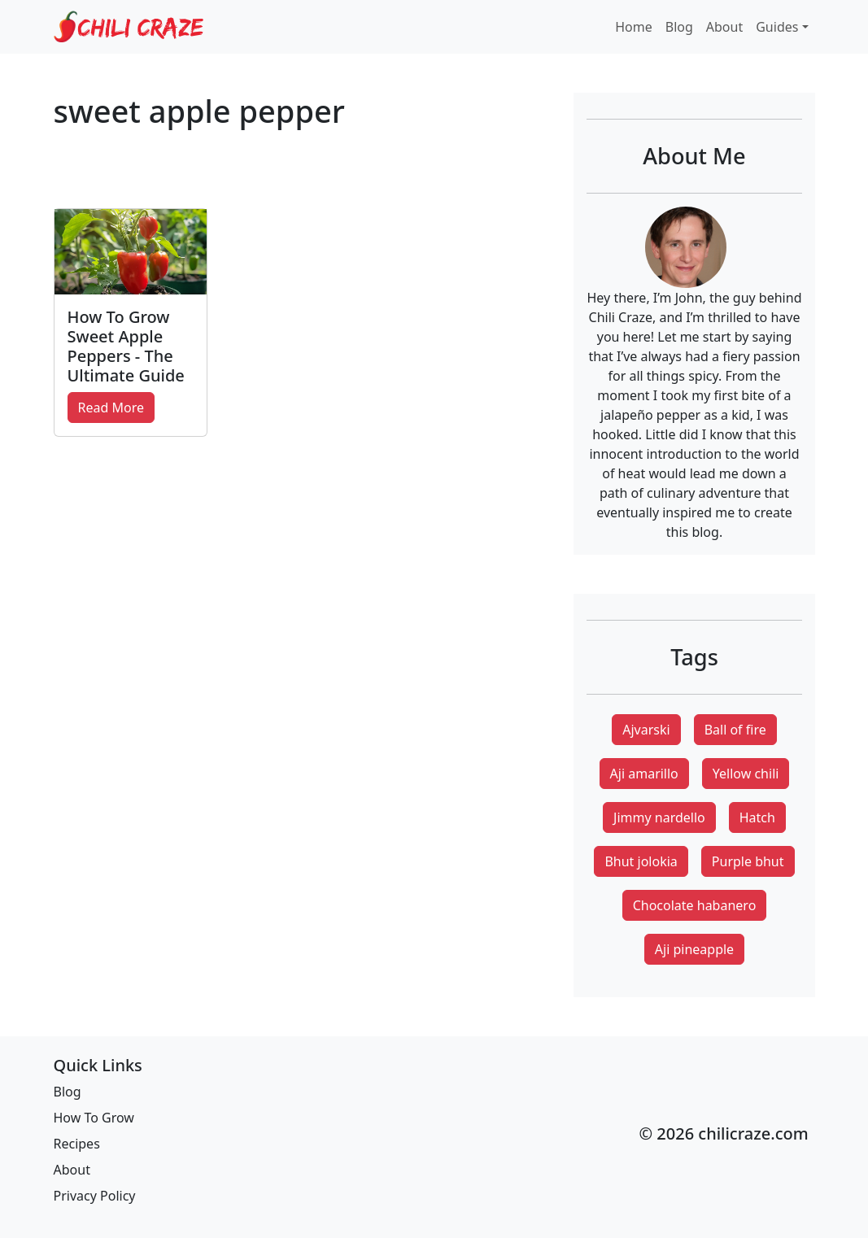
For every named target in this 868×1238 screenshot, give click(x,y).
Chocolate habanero (695, 905)
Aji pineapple (694, 949)
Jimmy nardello (659, 817)
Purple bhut (748, 861)
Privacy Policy (95, 1196)
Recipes (77, 1144)
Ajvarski (646, 730)
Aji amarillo (644, 773)
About (724, 27)
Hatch (757, 817)
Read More (111, 407)
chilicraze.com (753, 1133)
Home (633, 27)
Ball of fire (735, 730)
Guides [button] (777, 27)
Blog (679, 27)
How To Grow (94, 1118)
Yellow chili (746, 773)
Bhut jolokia (640, 861)
